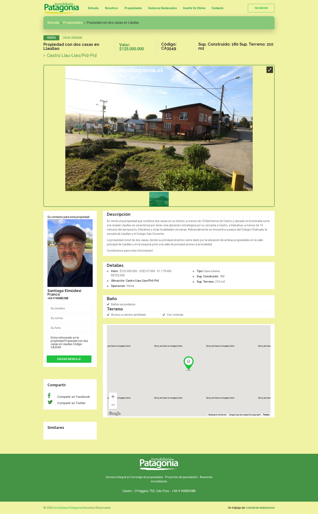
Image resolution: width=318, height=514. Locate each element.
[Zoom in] (113, 397)
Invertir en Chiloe (194, 8)
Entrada (93, 8)
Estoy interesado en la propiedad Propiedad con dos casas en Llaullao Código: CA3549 (70, 342)
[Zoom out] (113, 405)
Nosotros (111, 8)
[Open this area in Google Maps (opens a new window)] (114, 413)
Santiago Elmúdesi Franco (64, 292)
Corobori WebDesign (260, 507)
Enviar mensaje (69, 359)
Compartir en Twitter (71, 403)
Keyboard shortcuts (217, 415)
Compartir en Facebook (73, 397)
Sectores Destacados (162, 8)
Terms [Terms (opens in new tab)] (266, 415)
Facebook (261, 8)
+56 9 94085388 (57, 298)
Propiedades (133, 8)
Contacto (217, 8)
